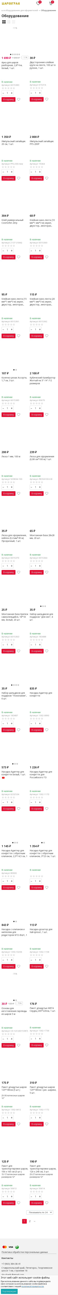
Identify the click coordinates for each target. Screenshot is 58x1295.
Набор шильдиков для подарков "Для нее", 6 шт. (41, 617)
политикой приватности (32, 1286)
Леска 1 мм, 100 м (11, 456)
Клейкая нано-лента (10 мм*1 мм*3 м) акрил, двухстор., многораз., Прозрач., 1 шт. (42, 224)
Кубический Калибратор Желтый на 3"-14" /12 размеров (42, 380)
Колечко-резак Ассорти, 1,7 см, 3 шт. (14, 379)
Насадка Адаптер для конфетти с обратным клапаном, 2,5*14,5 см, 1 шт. (14, 854)
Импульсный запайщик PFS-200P (42, 142)
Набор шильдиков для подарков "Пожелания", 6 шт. (14, 695)
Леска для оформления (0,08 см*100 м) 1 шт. (42, 458)
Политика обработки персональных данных (25, 1252)
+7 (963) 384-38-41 (11, 1263)
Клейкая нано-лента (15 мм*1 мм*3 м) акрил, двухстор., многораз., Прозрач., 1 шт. (14, 303)
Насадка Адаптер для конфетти (41, 694)
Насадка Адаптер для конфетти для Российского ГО (41, 774)
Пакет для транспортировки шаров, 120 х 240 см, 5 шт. (43, 1168)
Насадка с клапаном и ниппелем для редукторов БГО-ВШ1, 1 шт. (14, 933)
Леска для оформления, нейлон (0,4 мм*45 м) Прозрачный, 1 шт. (14, 538)
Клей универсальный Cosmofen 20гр (12, 221)
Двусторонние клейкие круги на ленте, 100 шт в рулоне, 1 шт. (43, 65)
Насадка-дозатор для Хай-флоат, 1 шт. (41, 931)
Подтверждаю (9, 1291)
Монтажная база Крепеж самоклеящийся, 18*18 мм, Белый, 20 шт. (15, 617)
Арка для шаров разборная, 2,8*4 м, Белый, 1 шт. (12, 65)
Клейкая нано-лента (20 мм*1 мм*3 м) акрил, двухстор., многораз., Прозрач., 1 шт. (42, 303)
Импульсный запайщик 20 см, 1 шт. (14, 142)
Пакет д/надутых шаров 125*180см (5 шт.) (14, 1088)
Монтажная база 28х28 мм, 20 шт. (42, 536)
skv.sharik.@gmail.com (13, 1274)
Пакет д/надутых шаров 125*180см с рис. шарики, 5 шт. (43, 1090)
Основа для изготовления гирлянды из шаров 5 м (14, 1011)
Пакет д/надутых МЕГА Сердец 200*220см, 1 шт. (43, 1009)
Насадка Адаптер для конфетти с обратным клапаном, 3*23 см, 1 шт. (43, 853)
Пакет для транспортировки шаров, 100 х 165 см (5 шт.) (15, 1168)
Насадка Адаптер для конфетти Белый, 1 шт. (14, 774)
